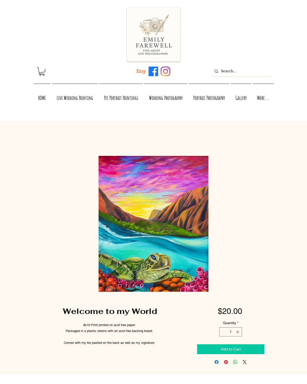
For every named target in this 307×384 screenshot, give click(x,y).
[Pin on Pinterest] (226, 362)
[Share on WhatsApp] (235, 362)
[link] (42, 71)
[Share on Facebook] (217, 362)
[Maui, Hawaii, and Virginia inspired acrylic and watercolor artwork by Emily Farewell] (153, 71)
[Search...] (240, 71)
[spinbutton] (230, 332)
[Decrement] (223, 332)
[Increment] (238, 332)
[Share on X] (245, 362)
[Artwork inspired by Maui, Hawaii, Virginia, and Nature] (141, 71)
